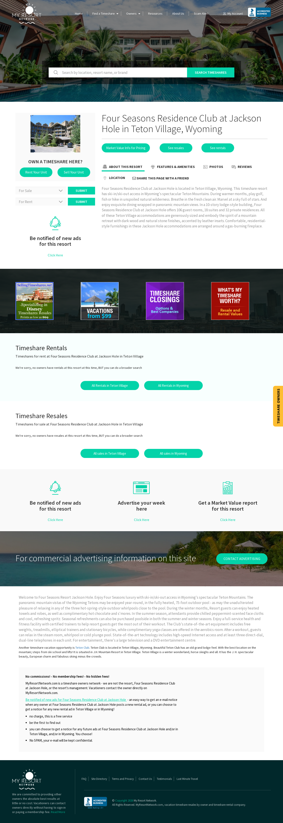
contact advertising (242, 558)
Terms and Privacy (123, 779)
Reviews (241, 167)
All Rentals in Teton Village (110, 385)
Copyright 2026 (124, 800)
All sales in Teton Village (110, 453)
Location (113, 178)
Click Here (55, 255)
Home (79, 13)
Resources (155, 13)
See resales (176, 148)
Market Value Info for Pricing (125, 148)
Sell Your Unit (74, 172)
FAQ (84, 779)
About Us (178, 13)
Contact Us (145, 779)
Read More (58, 812)
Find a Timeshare (103, 13)
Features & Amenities (172, 167)
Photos (212, 167)
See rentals (218, 148)
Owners (131, 13)
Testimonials (164, 779)
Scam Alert (201, 13)
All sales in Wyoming (173, 453)
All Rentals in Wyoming (173, 385)
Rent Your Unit (36, 172)
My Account (232, 13)
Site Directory (99, 779)
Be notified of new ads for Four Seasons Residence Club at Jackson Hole (76, 700)
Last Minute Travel (187, 779)
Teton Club (82, 648)
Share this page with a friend (160, 178)
